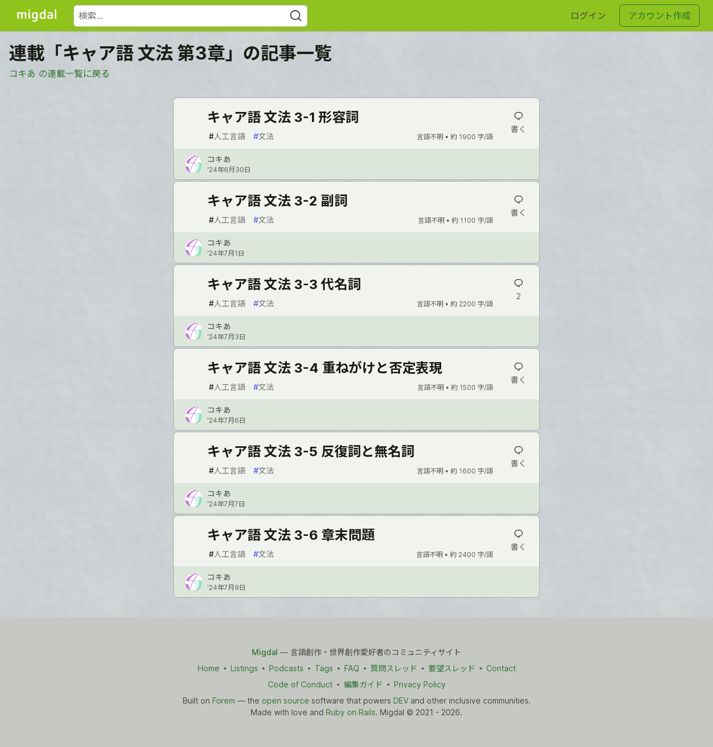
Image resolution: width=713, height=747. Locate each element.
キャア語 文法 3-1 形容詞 (283, 117)
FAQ (351, 668)
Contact (501, 668)
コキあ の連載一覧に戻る (59, 73)
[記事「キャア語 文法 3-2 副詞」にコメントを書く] (518, 206)
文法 (263, 136)
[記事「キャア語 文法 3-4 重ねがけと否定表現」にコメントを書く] (518, 373)
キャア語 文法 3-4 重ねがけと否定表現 (324, 368)
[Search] (296, 16)
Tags (324, 668)
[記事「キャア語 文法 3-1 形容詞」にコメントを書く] (518, 122)
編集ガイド (363, 684)
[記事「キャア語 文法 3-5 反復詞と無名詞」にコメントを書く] (518, 456)
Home (208, 668)
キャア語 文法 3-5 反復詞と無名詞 (310, 451)
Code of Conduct (300, 684)
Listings (244, 668)
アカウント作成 (659, 15)
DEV (400, 700)
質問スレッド (393, 668)
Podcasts (286, 668)
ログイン (588, 15)
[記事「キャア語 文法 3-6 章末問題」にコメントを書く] (518, 540)
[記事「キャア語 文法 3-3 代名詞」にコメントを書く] (518, 289)
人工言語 (227, 136)
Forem (223, 700)
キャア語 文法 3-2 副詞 (277, 201)
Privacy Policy (420, 684)
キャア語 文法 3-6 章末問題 (291, 535)
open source (285, 700)
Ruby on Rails (350, 712)
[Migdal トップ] (37, 15)
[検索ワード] (190, 16)
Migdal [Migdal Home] (265, 652)
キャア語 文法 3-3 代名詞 (284, 284)
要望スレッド (451, 668)
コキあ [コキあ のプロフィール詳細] (219, 159)
